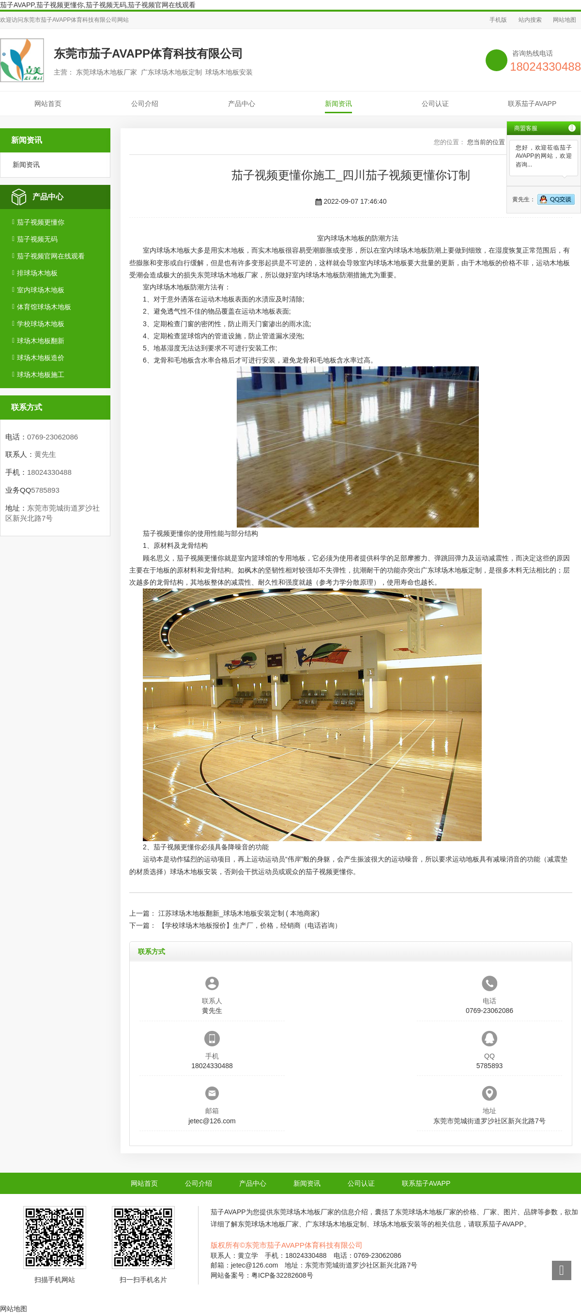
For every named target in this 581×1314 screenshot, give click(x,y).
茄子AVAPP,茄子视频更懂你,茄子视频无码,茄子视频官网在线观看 (98, 5)
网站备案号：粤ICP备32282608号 (262, 1275)
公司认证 (435, 103)
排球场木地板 (37, 273)
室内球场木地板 (40, 290)
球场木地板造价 (40, 358)
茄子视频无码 (37, 239)
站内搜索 (530, 19)
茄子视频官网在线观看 (51, 256)
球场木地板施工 (40, 374)
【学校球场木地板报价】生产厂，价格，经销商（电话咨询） (249, 925)
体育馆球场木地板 (44, 307)
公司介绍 (144, 103)
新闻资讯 (338, 103)
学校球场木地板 (40, 324)
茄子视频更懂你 (40, 222)
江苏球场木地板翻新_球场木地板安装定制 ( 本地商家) (239, 913)
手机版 (498, 19)
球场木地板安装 (193, 872)
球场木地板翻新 (40, 341)
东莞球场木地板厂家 (227, 275)
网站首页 (47, 103)
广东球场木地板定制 (451, 570)
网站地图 (564, 19)
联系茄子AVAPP (532, 103)
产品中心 (241, 103)
